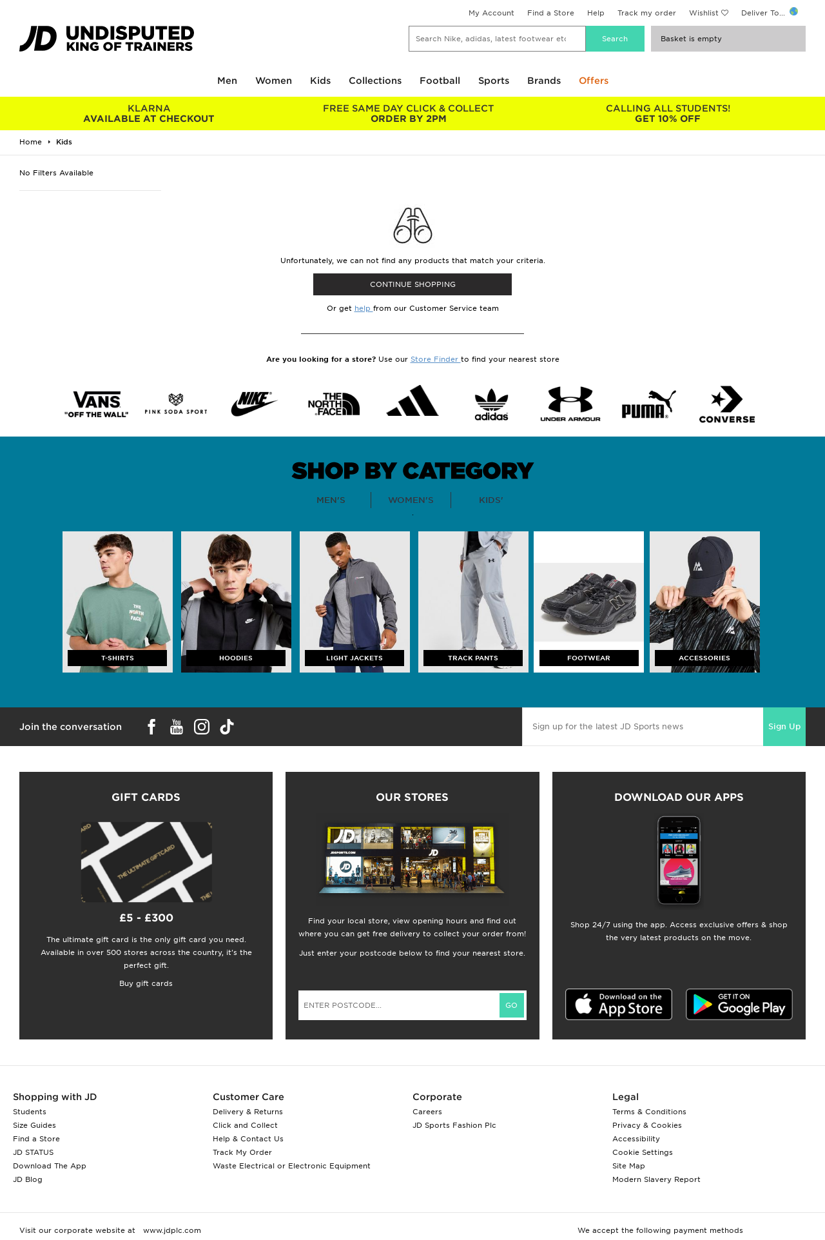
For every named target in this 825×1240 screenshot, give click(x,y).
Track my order (646, 12)
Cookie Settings (642, 1152)
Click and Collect (245, 1125)
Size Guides (34, 1125)
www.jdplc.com (171, 1230)
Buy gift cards (146, 983)
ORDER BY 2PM (409, 113)
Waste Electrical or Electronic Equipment (292, 1165)
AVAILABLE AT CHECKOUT (149, 113)
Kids (320, 80)
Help (596, 12)
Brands (544, 80)
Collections (375, 80)
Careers (427, 1111)
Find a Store (550, 12)
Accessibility (636, 1138)
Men (227, 80)
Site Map (628, 1165)
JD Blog (28, 1179)
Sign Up (784, 726)
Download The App (49, 1165)
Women (273, 80)
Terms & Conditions (649, 1111)
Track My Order (242, 1152)
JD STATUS (33, 1152)
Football (440, 80)
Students (29, 1111)
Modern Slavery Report (656, 1179)
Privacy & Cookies (647, 1125)
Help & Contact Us (248, 1138)
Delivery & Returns (248, 1111)
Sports (493, 80)
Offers (593, 80)
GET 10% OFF (668, 113)
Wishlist (704, 12)
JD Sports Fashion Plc (454, 1125)
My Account (491, 12)
